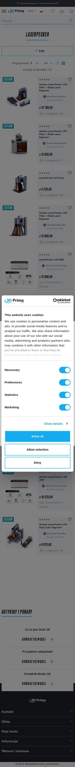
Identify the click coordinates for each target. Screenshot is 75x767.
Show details (53, 423)
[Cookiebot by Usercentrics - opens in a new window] (53, 301)
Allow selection (37, 449)
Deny (37, 462)
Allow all (37, 436)
